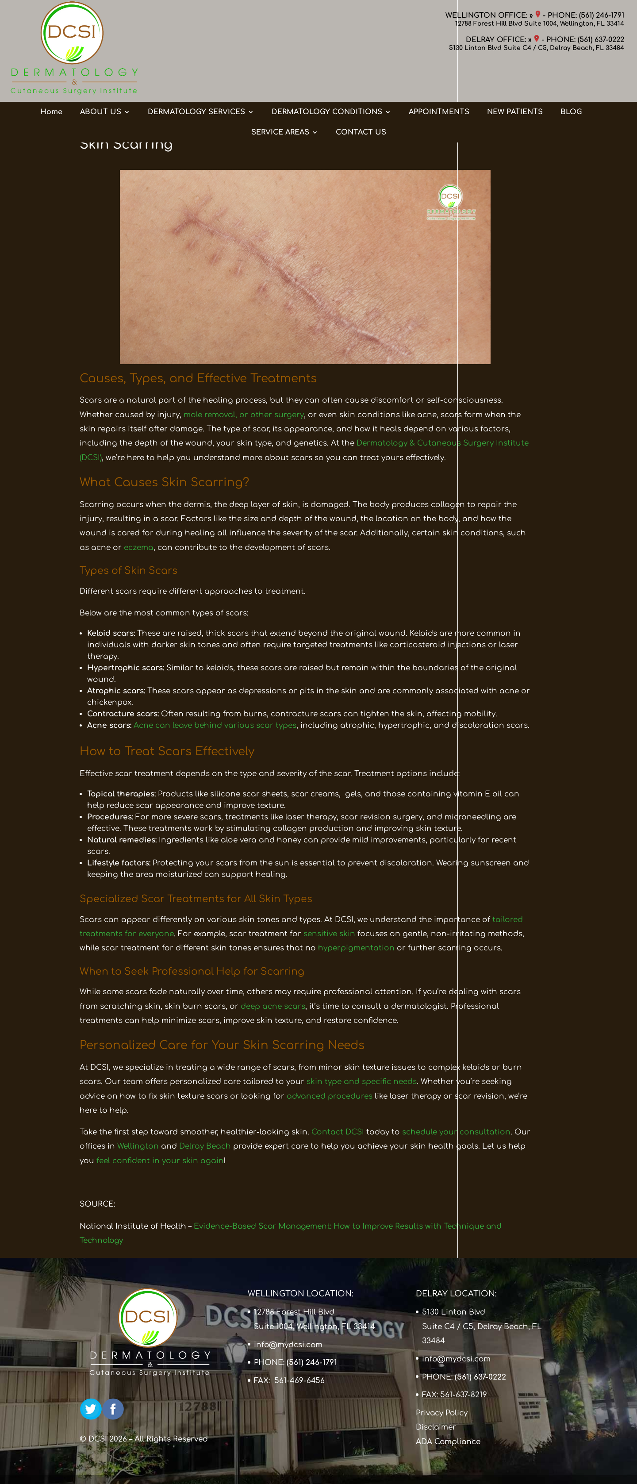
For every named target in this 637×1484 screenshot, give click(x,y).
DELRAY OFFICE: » (502, 40)
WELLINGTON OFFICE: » (493, 15)
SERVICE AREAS (280, 97)
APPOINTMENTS (439, 77)
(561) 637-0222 (601, 40)
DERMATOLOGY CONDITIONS (327, 77)
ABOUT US (100, 77)
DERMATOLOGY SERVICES (196, 77)
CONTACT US (361, 97)
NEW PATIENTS (515, 77)
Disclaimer (436, 1427)
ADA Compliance (448, 1442)
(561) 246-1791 (601, 15)
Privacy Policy (442, 1413)
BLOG (571, 77)
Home (51, 77)
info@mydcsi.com (288, 1345)
